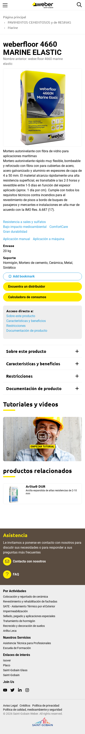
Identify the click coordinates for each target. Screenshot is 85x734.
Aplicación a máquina (48, 239)
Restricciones (16, 326)
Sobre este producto (20, 316)
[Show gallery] (42, 108)
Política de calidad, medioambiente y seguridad (32, 709)
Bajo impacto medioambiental (25, 227)
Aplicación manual (16, 239)
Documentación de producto (26, 331)
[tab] (42, 351)
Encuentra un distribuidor (26, 286)
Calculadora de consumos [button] (27, 297)
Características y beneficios (26, 321)
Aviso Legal (10, 705)
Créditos (25, 705)
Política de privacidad (45, 705)
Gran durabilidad (15, 232)
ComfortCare (58, 227)
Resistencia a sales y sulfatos (24, 222)
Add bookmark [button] (24, 276)
